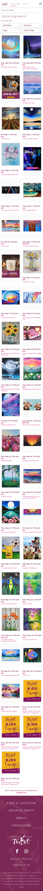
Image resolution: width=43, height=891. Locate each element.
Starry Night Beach (30, 210)
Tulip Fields (5, 139)
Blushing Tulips (6, 460)
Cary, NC (4, 10)
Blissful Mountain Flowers (32, 389)
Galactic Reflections (8, 425)
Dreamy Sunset (28, 103)
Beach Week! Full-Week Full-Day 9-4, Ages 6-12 (10, 747)
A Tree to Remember (30, 246)
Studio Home (15, 4)
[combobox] (11, 25)
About (21, 818)
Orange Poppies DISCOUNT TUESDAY (8, 640)
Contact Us (21, 865)
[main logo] (4, 3)
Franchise (21, 825)
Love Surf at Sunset (8, 317)
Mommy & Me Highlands (31, 425)
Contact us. (21, 792)
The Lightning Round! (9, 568)
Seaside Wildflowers (30, 568)
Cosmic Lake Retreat (30, 139)
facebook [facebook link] (17, 851)
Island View (5, 246)
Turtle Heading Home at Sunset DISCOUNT (31, 497)
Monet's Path (27, 604)
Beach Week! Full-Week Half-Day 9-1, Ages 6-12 (31, 712)
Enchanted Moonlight (9, 67)
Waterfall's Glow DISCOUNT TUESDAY (30, 68)
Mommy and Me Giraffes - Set (32, 318)
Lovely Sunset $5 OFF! (31, 460)
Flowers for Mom (29, 282)
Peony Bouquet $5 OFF (9, 174)
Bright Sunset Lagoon (9, 711)
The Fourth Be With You (10, 210)
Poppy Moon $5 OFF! (9, 532)
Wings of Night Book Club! (32, 532)
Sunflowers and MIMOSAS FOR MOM (10, 354)
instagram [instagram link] (26, 851)
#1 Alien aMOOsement (9, 604)
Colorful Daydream (30, 639)
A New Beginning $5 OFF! (10, 675)
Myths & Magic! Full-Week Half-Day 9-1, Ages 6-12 (32, 747)
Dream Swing (6, 496)
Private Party (21, 810)
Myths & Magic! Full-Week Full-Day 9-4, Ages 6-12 (10, 783)
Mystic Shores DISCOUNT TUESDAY (10, 390)
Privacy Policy (21, 859)
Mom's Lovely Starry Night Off (32, 354)
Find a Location (21, 803)
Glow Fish (26, 675)
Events (25, 4)
